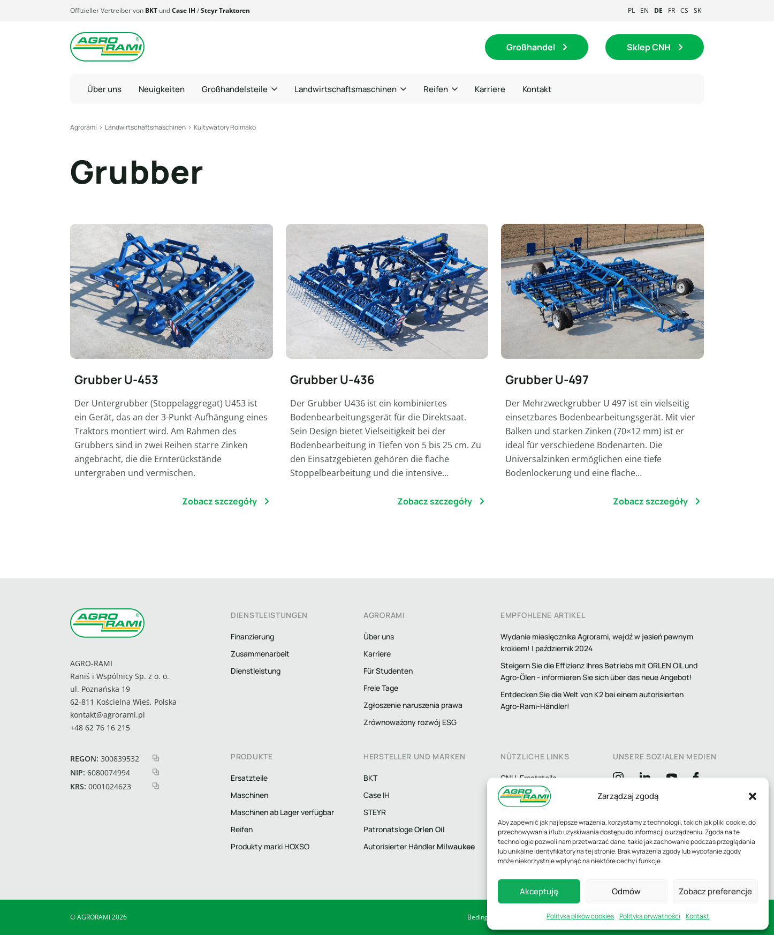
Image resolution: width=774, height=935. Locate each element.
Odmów (626, 891)
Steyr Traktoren (225, 10)
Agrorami (83, 127)
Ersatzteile (249, 778)
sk (697, 10)
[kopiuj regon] (155, 758)
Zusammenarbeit (260, 654)
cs (684, 10)
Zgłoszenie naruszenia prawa (412, 705)
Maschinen (249, 795)
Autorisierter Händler (419, 846)
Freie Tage (380, 688)
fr (671, 10)
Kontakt (697, 916)
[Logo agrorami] (107, 47)
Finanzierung (252, 636)
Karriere (377, 654)
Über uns (378, 636)
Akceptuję (539, 891)
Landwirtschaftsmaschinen (145, 127)
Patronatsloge (404, 829)
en (644, 10)
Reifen (242, 829)
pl (631, 10)
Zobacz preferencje (715, 891)
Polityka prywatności (649, 916)
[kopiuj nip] (155, 772)
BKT (151, 10)
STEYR (374, 812)
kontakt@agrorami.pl (107, 715)
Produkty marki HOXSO (270, 846)
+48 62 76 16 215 (100, 727)
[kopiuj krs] (155, 786)
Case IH (183, 10)
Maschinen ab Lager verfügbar (282, 812)
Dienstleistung (255, 671)
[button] (752, 796)
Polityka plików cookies (580, 916)
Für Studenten (388, 671)
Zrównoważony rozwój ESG (410, 722)
